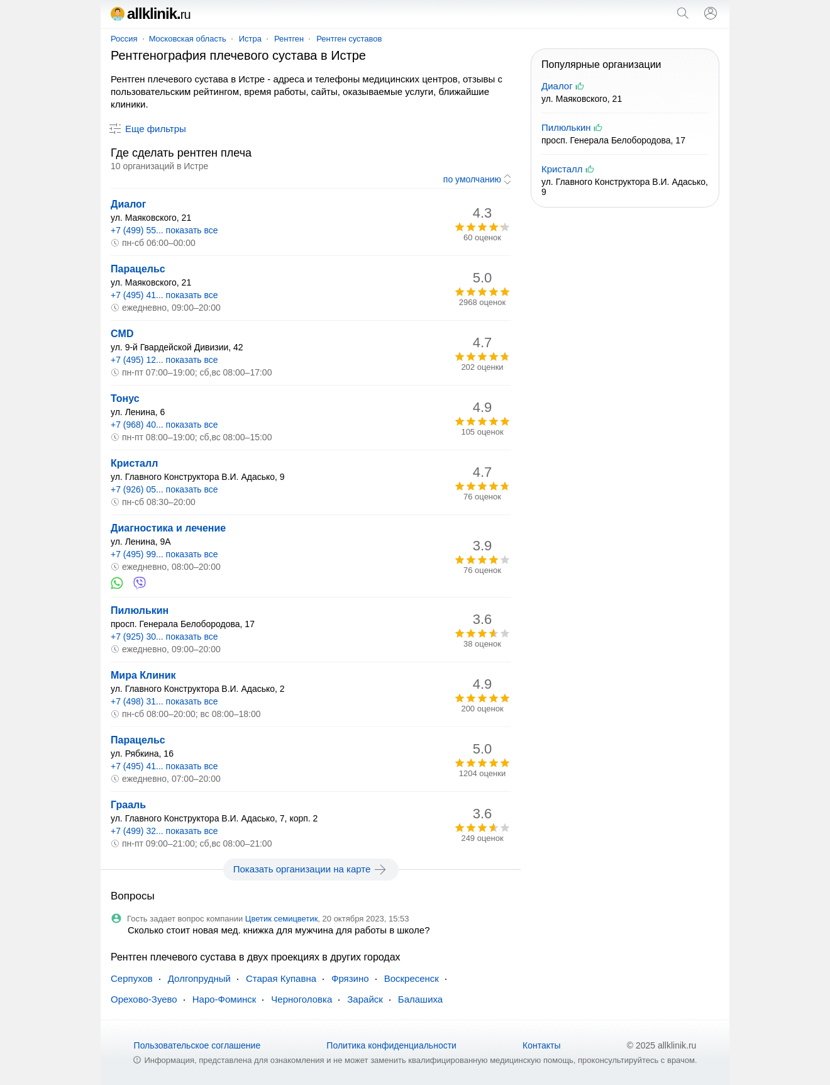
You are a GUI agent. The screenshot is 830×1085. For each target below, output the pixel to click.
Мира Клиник (143, 675)
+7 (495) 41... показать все (164, 295)
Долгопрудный (199, 978)
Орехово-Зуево (144, 999)
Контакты (541, 1045)
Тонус (125, 398)
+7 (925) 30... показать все (164, 637)
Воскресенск (411, 978)
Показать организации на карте (311, 869)
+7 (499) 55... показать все (164, 230)
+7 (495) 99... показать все (164, 554)
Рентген (289, 38)
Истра (250, 38)
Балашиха (420, 999)
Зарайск (365, 999)
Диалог (129, 204)
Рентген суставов (349, 38)
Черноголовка (301, 999)
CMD (122, 333)
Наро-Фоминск (224, 999)
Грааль (128, 804)
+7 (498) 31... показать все (164, 701)
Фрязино (350, 978)
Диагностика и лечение (168, 528)
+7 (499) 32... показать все (164, 831)
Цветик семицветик (281, 918)
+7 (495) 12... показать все (164, 360)
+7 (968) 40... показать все (164, 425)
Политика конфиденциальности (391, 1045)
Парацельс (138, 269)
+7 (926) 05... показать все (164, 489)
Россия (124, 38)
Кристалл (134, 463)
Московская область (187, 38)
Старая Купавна (281, 978)
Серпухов (132, 978)
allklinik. (151, 13)
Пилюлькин (140, 610)
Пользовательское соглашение (197, 1045)
